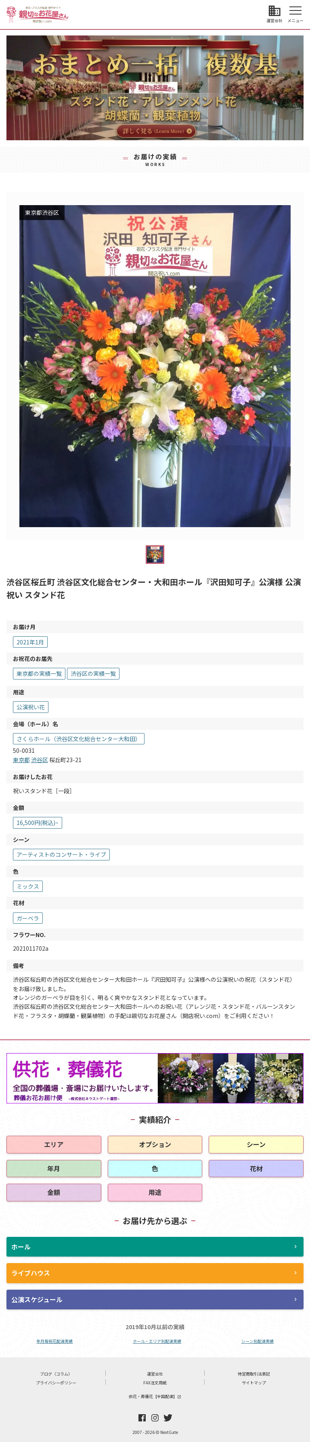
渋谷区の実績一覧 (93, 673)
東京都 (21, 760)
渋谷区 (39, 760)
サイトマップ (254, 1383)
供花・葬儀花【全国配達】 (155, 1396)
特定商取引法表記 (254, 1374)
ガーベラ (28, 918)
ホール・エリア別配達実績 (157, 1341)
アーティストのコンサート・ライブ (61, 854)
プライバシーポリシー (56, 1383)
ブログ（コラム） (56, 1374)
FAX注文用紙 (155, 1383)
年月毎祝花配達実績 (54, 1341)
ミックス (28, 886)
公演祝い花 (31, 707)
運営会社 (155, 1374)
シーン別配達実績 (257, 1341)
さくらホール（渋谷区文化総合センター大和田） (79, 739)
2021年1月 (30, 642)
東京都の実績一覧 (39, 673)
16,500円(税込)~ (38, 823)
